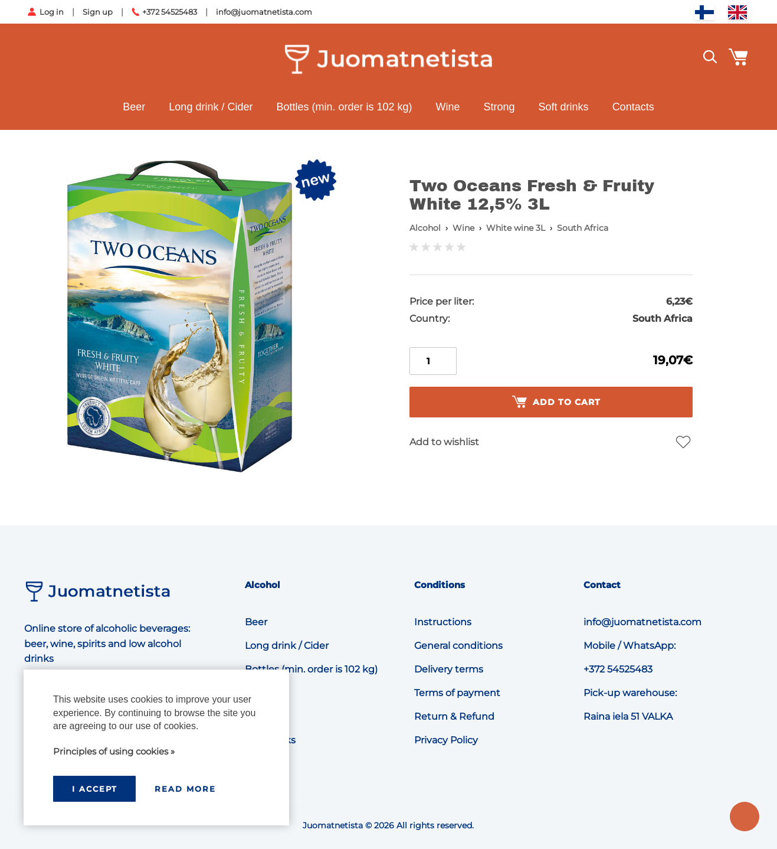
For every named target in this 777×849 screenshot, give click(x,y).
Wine (448, 107)
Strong (499, 107)
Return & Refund (454, 716)
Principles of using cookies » (114, 751)
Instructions (442, 622)
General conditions (458, 645)
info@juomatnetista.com (264, 12)
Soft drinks (564, 107)
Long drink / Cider (211, 107)
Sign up (98, 12)
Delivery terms (448, 669)
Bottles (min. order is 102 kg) (344, 107)
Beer (134, 107)
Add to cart (556, 402)
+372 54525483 (169, 12)
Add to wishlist (444, 442)
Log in (52, 12)
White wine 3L (515, 228)
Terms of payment (457, 692)
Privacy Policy (446, 740)
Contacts (633, 107)
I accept (94, 789)
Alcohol (425, 228)
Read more (185, 789)
